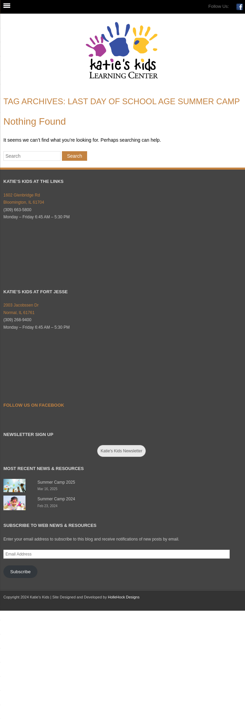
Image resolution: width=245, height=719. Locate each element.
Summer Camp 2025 (56, 482)
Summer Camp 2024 (56, 499)
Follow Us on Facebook (33, 405)
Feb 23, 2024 (47, 506)
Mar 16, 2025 (47, 489)
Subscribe (20, 571)
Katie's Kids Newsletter (121, 451)
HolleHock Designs (124, 597)
